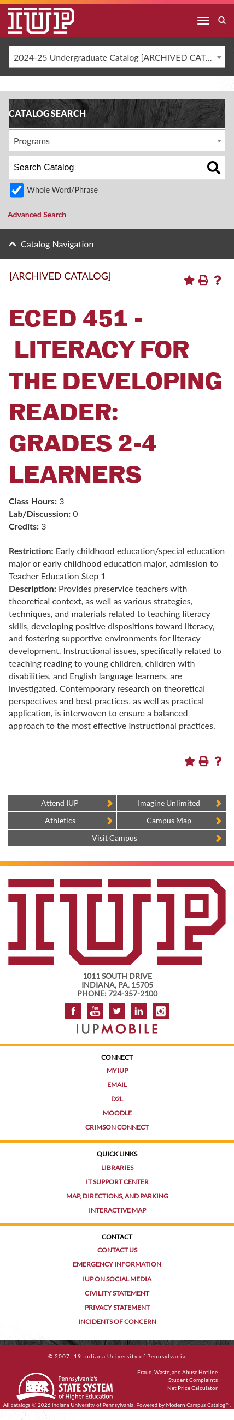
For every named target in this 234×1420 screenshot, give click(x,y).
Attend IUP (60, 802)
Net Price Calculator (192, 1388)
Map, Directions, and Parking (117, 1196)
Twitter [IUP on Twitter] (117, 1011)
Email (117, 1084)
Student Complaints (193, 1379)
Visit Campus (114, 837)
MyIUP (117, 1070)
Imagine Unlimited (169, 802)
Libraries (117, 1167)
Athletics (60, 820)
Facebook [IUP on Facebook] (73, 1011)
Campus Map (169, 820)
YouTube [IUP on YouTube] (95, 1011)
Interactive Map (117, 1210)
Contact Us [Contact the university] (117, 1250)
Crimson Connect (117, 1127)
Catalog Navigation (57, 244)
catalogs (21, 1404)
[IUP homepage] (117, 884)
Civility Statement (117, 1293)
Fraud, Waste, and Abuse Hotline (177, 1372)
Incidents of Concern (117, 1321)
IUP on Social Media (117, 1279)
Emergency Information (117, 1264)
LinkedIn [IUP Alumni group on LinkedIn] (139, 1011)
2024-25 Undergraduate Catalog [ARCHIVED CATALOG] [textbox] (119, 57)
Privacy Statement (117, 1307)
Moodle (117, 1113)
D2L (117, 1099)
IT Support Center (117, 1182)
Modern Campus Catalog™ (198, 1404)
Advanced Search (37, 214)
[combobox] (117, 57)
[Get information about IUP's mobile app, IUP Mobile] (117, 1025)
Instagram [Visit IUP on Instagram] (161, 1011)
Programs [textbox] (32, 140)
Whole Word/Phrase (62, 189)
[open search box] (222, 20)
